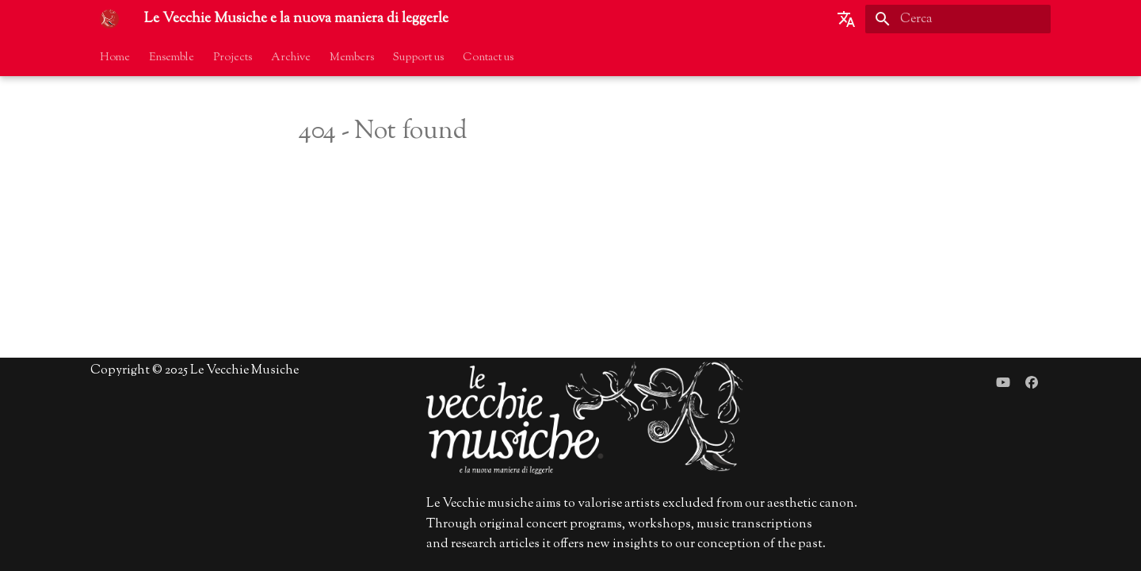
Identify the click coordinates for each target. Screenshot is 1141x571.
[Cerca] (958, 19)
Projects (232, 58)
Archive (291, 58)
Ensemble (171, 58)
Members (352, 58)
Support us (418, 58)
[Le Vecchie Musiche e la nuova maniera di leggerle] (109, 19)
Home (115, 58)
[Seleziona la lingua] (846, 19)
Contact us (488, 58)
